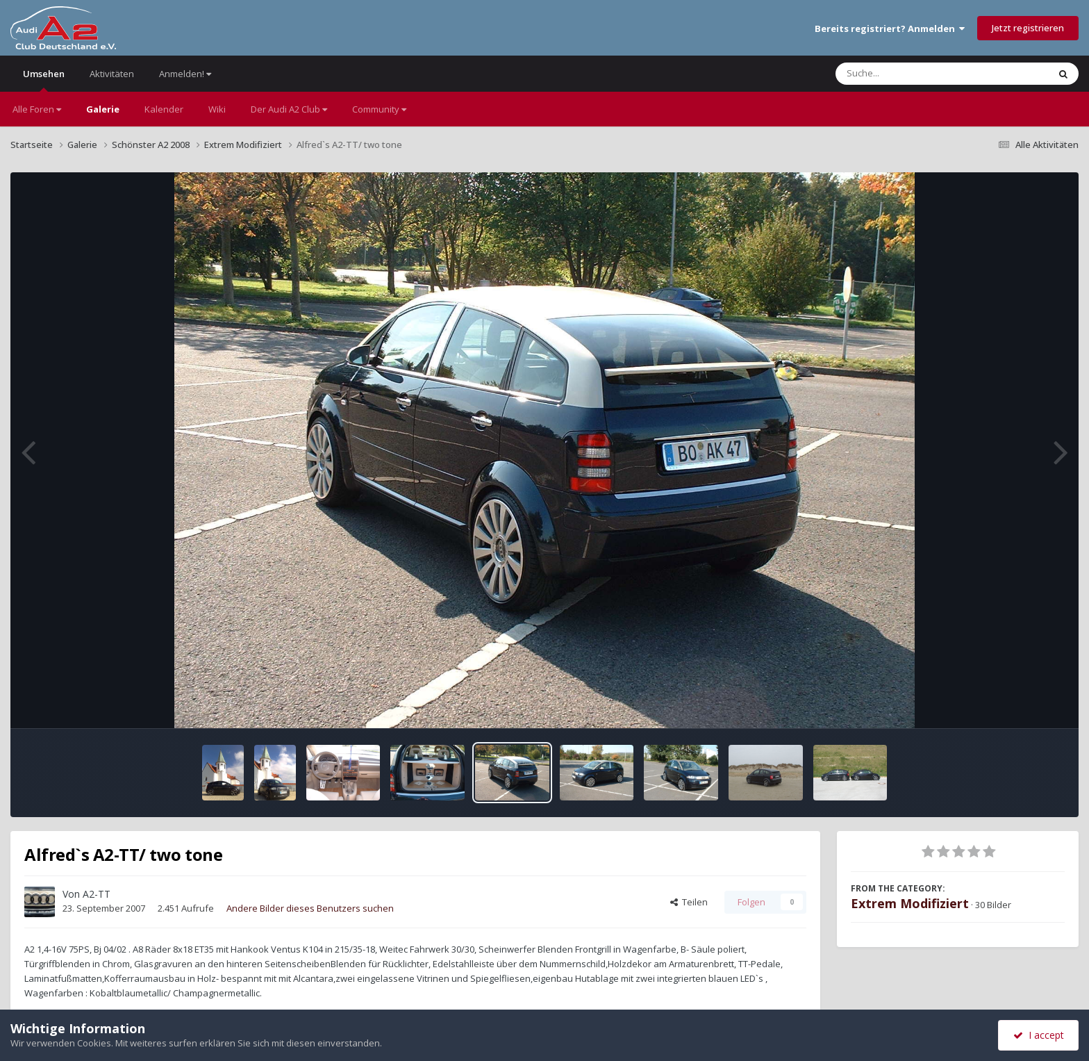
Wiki (217, 109)
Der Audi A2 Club (289, 109)
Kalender (163, 109)
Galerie (102, 109)
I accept (1038, 1035)
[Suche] (914, 74)
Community (379, 109)
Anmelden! (185, 73)
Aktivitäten (112, 73)
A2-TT (96, 893)
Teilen (689, 902)
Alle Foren (37, 109)
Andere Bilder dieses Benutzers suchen (310, 908)
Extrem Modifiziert (910, 903)
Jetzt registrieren (1028, 28)
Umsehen (44, 79)
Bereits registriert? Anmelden (890, 28)
